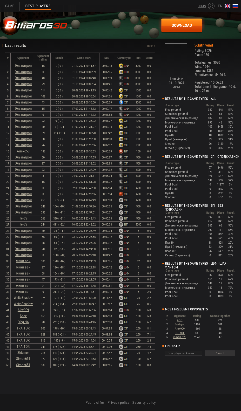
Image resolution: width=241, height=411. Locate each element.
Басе (23, 316)
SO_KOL (180, 333)
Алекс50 (23, 151)
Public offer (95, 402)
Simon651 (23, 358)
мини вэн (23, 261)
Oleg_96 (23, 322)
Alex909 (23, 310)
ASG (179, 320)
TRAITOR (23, 328)
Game (9, 6)
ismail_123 (179, 337)
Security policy (144, 402)
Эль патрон (23, 65)
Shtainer (23, 352)
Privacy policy (118, 402)
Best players (38, 6)
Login (202, 6)
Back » (151, 46)
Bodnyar (180, 324)
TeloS (23, 218)
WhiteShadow (23, 297)
